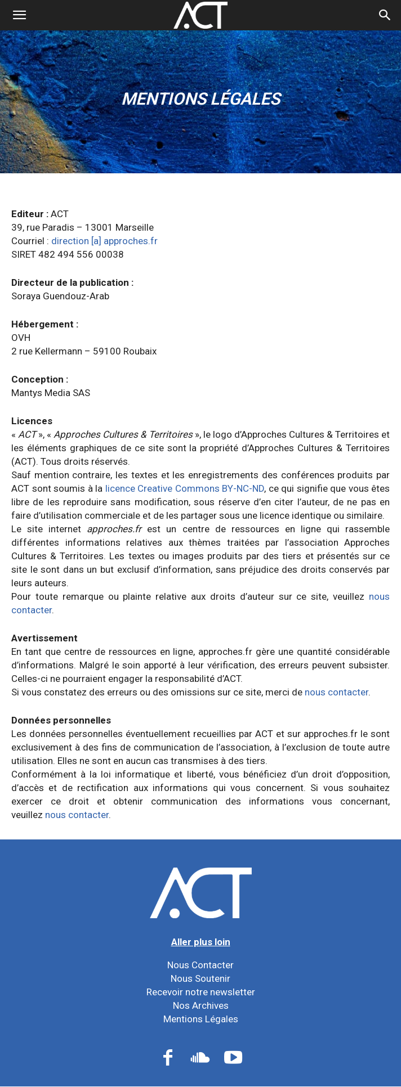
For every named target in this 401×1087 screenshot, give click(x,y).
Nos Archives (201, 1005)
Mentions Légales (200, 1019)
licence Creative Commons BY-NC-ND (185, 488)
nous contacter (336, 692)
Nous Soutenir (200, 978)
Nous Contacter (200, 965)
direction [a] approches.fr (104, 240)
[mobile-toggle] (19, 15)
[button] (385, 15)
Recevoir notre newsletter (200, 992)
